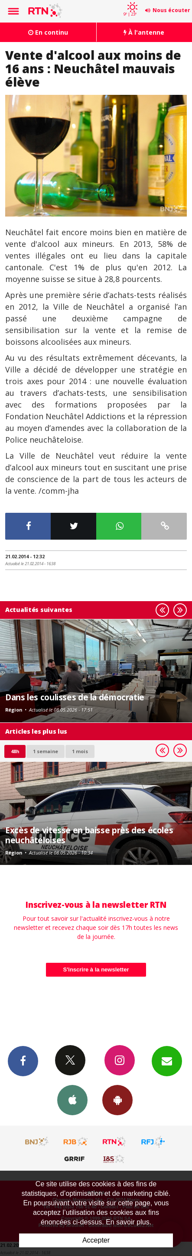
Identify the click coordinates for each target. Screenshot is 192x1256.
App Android (117, 1099)
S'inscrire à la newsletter (96, 969)
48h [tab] (15, 751)
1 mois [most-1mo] (80, 751)
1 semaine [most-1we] (45, 751)
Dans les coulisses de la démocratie (74, 697)
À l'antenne (144, 32)
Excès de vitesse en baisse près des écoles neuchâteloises (89, 835)
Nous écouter (171, 10)
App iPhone (72, 1099)
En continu (48, 32)
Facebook (23, 1060)
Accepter (96, 1240)
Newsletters (167, 1060)
